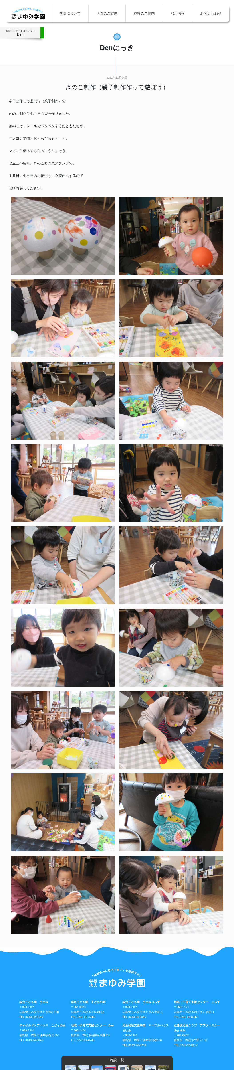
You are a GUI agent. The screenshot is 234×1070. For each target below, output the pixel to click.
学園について (70, 13)
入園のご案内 (107, 13)
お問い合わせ (211, 13)
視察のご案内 (144, 13)
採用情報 (178, 13)
